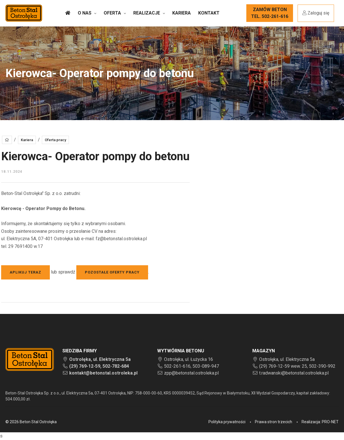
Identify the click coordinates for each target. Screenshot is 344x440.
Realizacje (146, 13)
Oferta (112, 13)
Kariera (181, 13)
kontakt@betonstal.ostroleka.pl (103, 373)
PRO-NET (330, 422)
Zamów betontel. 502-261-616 (269, 13)
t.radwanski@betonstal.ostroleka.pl (294, 373)
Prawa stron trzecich (273, 422)
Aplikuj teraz (25, 272)
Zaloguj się (315, 13)
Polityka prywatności (226, 422)
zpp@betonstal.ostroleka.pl (191, 373)
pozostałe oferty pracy (112, 272)
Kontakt (209, 13)
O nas (84, 13)
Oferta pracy (55, 140)
